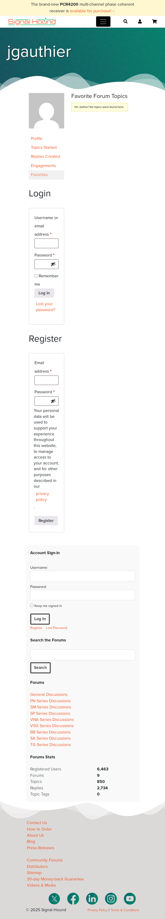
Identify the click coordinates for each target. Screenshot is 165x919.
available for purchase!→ (92, 11)
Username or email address (46, 226)
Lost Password (56, 628)
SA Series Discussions (50, 738)
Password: (38, 586)
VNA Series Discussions (52, 719)
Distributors (37, 866)
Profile (36, 138)
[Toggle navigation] (103, 21)
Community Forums (45, 860)
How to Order (39, 829)
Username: (39, 567)
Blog (31, 841)
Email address (46, 367)
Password (46, 254)
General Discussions (49, 694)
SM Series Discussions (50, 707)
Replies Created (45, 156)
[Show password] (53, 264)
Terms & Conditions (125, 910)
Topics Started (44, 147)
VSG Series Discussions (52, 726)
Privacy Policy (97, 910)
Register (46, 520)
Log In (40, 618)
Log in (44, 293)
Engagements (43, 165)
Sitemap (34, 872)
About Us (35, 835)
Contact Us (37, 823)
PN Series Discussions (50, 700)
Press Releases (40, 847)
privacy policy (42, 496)
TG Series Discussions (50, 744)
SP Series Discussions (50, 713)
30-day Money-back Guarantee (55, 879)
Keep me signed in (48, 606)
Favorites (39, 174)
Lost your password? (45, 306)
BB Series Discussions (50, 732)
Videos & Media (41, 885)
